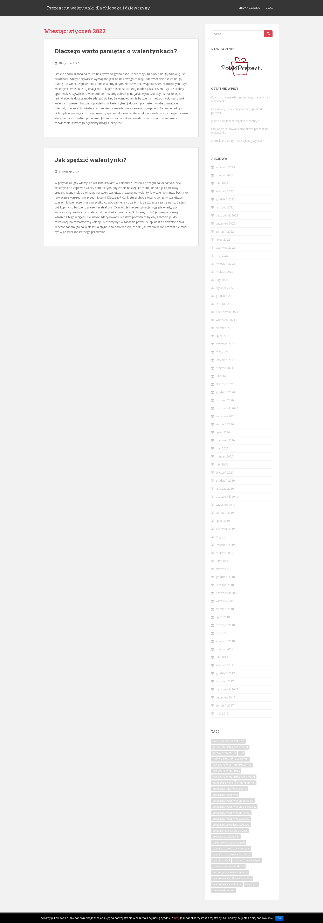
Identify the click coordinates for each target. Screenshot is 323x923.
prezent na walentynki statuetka (231, 818)
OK (279, 918)
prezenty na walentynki (226, 836)
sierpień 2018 (225, 609)
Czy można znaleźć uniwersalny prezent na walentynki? (239, 99)
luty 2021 (222, 376)
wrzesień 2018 (225, 601)
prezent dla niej (246, 783)
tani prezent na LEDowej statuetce (232, 878)
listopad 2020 (225, 400)
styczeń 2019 (225, 569)
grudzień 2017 (225, 673)
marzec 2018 (224, 649)
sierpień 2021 (225, 328)
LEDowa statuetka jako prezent (230, 759)
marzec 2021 (224, 368)
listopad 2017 (225, 681)
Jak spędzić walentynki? (90, 160)
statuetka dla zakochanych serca (231, 854)
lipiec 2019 (223, 521)
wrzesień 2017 (225, 697)
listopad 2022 (225, 207)
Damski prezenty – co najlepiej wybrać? (237, 141)
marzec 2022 (224, 272)
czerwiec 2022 (225, 247)
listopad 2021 (225, 304)
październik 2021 (227, 312)
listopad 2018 (225, 585)
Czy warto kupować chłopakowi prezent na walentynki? (239, 131)
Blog (269, 7)
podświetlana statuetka (226, 771)
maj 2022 (222, 255)
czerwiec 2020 (225, 440)
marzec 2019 (224, 553)
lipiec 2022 (223, 239)
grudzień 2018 (225, 577)
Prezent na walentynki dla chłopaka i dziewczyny (98, 8)
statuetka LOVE (221, 860)
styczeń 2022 (225, 288)
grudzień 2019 (225, 480)
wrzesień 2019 (225, 505)
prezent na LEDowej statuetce (230, 789)
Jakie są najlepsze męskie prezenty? (235, 121)
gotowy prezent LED (224, 753)
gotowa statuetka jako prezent (230, 747)
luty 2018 (222, 657)
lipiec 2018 (223, 617)
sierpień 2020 (225, 424)
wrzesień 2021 (225, 320)
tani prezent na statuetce (227, 884)
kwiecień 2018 (225, 641)
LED (242, 753)
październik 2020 (227, 408)
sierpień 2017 (225, 705)
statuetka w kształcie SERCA (228, 866)
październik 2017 (227, 689)
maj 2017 (222, 713)
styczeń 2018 (225, 665)
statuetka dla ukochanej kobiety (231, 848)
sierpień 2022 (225, 231)
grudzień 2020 (225, 392)
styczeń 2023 (225, 191)
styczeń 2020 (225, 472)
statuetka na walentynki (247, 860)
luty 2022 (222, 280)
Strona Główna (249, 7)
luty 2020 (222, 464)
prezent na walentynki (225, 795)
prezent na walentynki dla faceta (231, 812)
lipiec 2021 (223, 336)
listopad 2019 (225, 488)
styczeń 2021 (225, 384)
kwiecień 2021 (225, 360)
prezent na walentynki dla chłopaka (233, 801)
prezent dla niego (223, 783)
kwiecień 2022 (225, 264)
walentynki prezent (223, 890)
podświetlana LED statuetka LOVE (232, 765)
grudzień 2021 (225, 296)
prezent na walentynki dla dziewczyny (234, 806)
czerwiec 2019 (225, 529)
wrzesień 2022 (225, 223)
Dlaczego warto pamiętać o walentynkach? (116, 51)
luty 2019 (222, 561)
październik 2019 (227, 496)
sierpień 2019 (225, 513)
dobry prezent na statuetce (228, 741)
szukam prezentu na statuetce (230, 872)
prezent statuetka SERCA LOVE (230, 830)
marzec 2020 (224, 456)
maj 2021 (222, 352)
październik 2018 (227, 593)
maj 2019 (222, 537)
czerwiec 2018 (225, 625)
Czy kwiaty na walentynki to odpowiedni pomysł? (237, 111)
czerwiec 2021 (225, 344)
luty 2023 (222, 183)
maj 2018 (222, 633)
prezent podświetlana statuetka (231, 824)
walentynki (251, 884)
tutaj (176, 918)
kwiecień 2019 (225, 545)
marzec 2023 (224, 175)
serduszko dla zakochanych (229, 842)
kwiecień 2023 (225, 167)
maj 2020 (222, 448)
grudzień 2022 (225, 199)
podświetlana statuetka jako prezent (234, 777)
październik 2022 (227, 215)
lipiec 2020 (223, 432)
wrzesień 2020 (225, 416)
